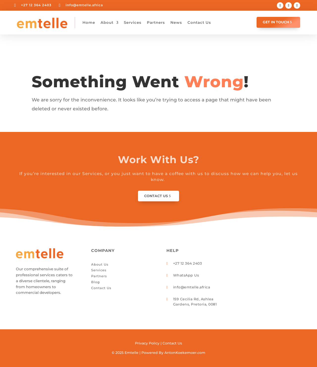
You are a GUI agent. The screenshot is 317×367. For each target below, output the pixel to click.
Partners (156, 22)
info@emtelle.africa (84, 5)
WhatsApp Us (186, 275)
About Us (99, 264)
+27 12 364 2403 (36, 5)
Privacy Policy (147, 343)
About (107, 22)
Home (88, 22)
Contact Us (199, 22)
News (176, 22)
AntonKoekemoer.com (184, 352)
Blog (95, 282)
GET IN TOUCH (276, 22)
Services (132, 22)
